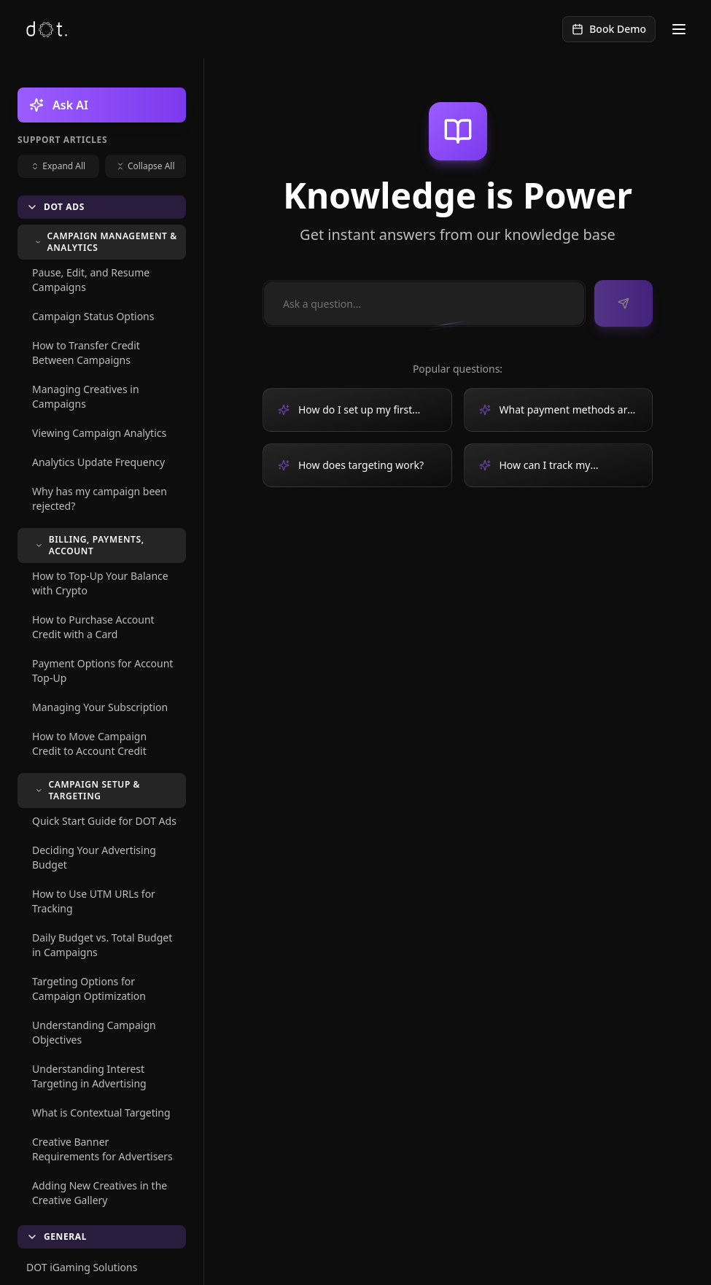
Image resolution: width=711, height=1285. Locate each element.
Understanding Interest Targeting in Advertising (89, 1076)
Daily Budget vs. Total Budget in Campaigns (102, 945)
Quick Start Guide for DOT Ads (104, 821)
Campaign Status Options (93, 316)
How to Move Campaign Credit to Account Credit (89, 743)
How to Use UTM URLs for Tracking (93, 901)
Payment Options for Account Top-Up (102, 670)
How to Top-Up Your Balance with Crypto (100, 583)
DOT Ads (55, 207)
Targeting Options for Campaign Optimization (89, 988)
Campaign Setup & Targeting (87, 790)
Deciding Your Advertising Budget (94, 857)
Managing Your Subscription (100, 707)
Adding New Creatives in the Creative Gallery (99, 1193)
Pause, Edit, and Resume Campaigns (90, 279)
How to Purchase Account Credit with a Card (93, 627)
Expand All (58, 166)
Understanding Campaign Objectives (94, 1032)
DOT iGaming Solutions (81, 1267)
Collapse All (145, 166)
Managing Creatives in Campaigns (85, 396)
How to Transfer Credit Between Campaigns (86, 352)
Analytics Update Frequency (98, 462)
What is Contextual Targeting (101, 1112)
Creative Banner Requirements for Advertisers (102, 1149)
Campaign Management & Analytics (106, 242)
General (56, 1236)
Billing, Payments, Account (89, 545)
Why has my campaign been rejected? (99, 498)
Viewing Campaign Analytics (99, 433)
